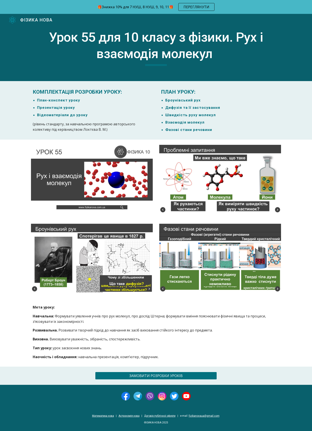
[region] (156, 7)
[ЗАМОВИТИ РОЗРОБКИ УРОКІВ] (156, 376)
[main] (156, 47)
